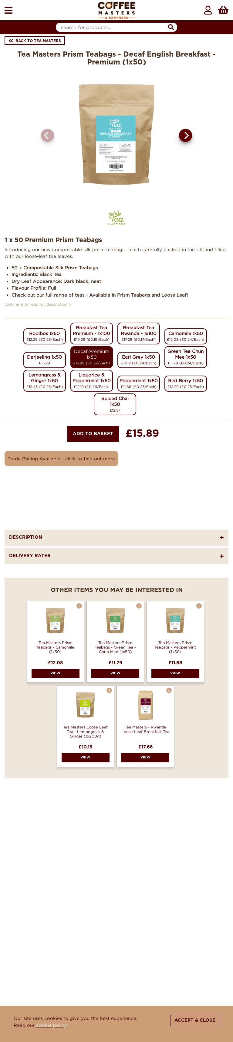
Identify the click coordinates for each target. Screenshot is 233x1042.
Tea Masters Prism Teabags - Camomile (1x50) (55, 647)
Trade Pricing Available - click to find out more (61, 458)
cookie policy (51, 1025)
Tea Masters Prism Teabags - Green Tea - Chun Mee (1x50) (115, 647)
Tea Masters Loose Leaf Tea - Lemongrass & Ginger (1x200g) (85, 731)
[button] (185, 135)
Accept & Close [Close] (194, 1020)
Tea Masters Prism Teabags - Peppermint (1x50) (175, 647)
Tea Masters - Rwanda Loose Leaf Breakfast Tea (145, 729)
